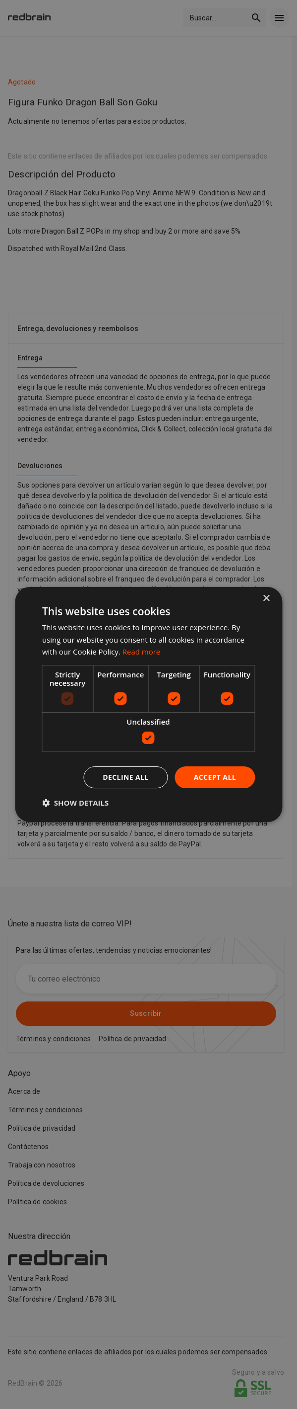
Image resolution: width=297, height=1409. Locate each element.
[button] (75, 802)
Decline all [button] (125, 777)
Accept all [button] (215, 777)
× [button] (266, 598)
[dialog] (148, 705)
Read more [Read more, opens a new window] (141, 652)
